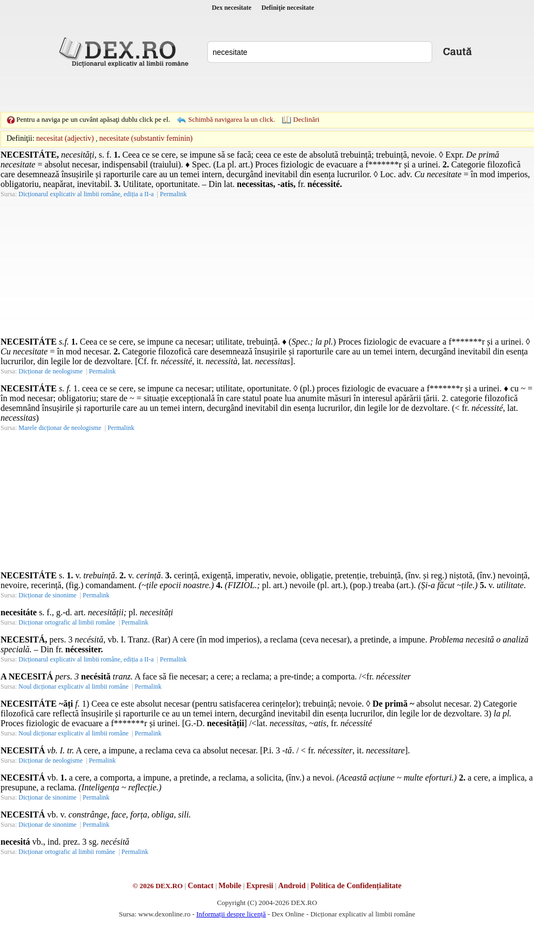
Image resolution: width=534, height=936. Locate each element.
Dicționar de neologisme (50, 371)
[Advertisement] (192, 89)
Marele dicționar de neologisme (59, 428)
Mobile (230, 886)
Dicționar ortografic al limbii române (66, 622)
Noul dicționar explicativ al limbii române (73, 686)
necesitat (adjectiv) (65, 138)
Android (292, 886)
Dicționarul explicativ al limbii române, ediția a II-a (86, 194)
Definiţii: (20, 138)
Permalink (173, 194)
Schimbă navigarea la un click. (231, 119)
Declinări (306, 119)
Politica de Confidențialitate (356, 886)
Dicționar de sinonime (47, 595)
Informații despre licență (231, 914)
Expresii (260, 886)
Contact (200, 886)
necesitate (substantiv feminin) (146, 138)
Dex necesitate (231, 7)
